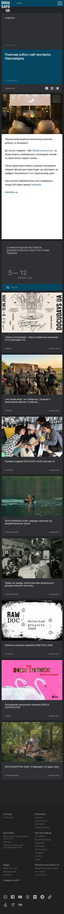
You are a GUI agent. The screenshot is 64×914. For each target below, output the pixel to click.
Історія (38, 856)
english (19, 3)
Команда (39, 843)
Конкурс (39, 818)
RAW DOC (7, 842)
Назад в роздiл (11, 45)
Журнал (7, 814)
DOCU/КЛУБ (40, 872)
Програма (40, 814)
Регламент (40, 836)
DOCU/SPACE (41, 875)
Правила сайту (11, 880)
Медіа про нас (10, 868)
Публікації (8, 818)
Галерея (7, 875)
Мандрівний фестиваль (46, 868)
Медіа (6, 865)
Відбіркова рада (43, 840)
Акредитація (9, 872)
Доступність (41, 850)
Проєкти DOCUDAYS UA (47, 865)
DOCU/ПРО (40, 824)
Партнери (40, 846)
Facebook (36, 184)
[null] (47, 88)
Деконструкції (42, 828)
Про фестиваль (43, 833)
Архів (37, 859)
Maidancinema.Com (42, 150)
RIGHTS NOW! (41, 821)
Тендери (39, 853)
